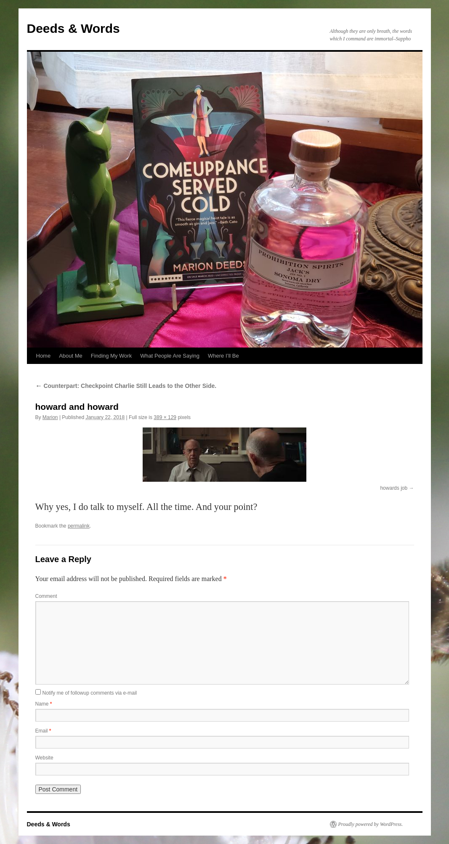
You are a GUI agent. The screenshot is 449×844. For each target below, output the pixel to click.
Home (43, 356)
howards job (393, 488)
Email (43, 731)
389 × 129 (165, 417)
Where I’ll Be (223, 356)
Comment (46, 596)
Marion (50, 417)
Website (44, 758)
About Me (70, 356)
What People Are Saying (169, 356)
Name (43, 704)
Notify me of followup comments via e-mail (90, 693)
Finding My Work (111, 356)
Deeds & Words (73, 28)
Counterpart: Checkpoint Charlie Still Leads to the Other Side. (126, 385)
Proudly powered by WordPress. (370, 824)
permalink (79, 526)
